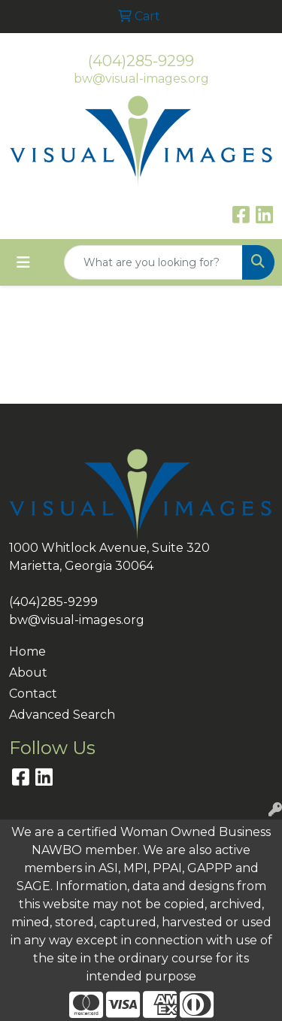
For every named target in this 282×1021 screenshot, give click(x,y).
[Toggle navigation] (23, 262)
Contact (33, 693)
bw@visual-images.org (141, 78)
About (28, 672)
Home (27, 651)
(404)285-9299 (141, 61)
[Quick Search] (153, 262)
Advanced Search (62, 714)
